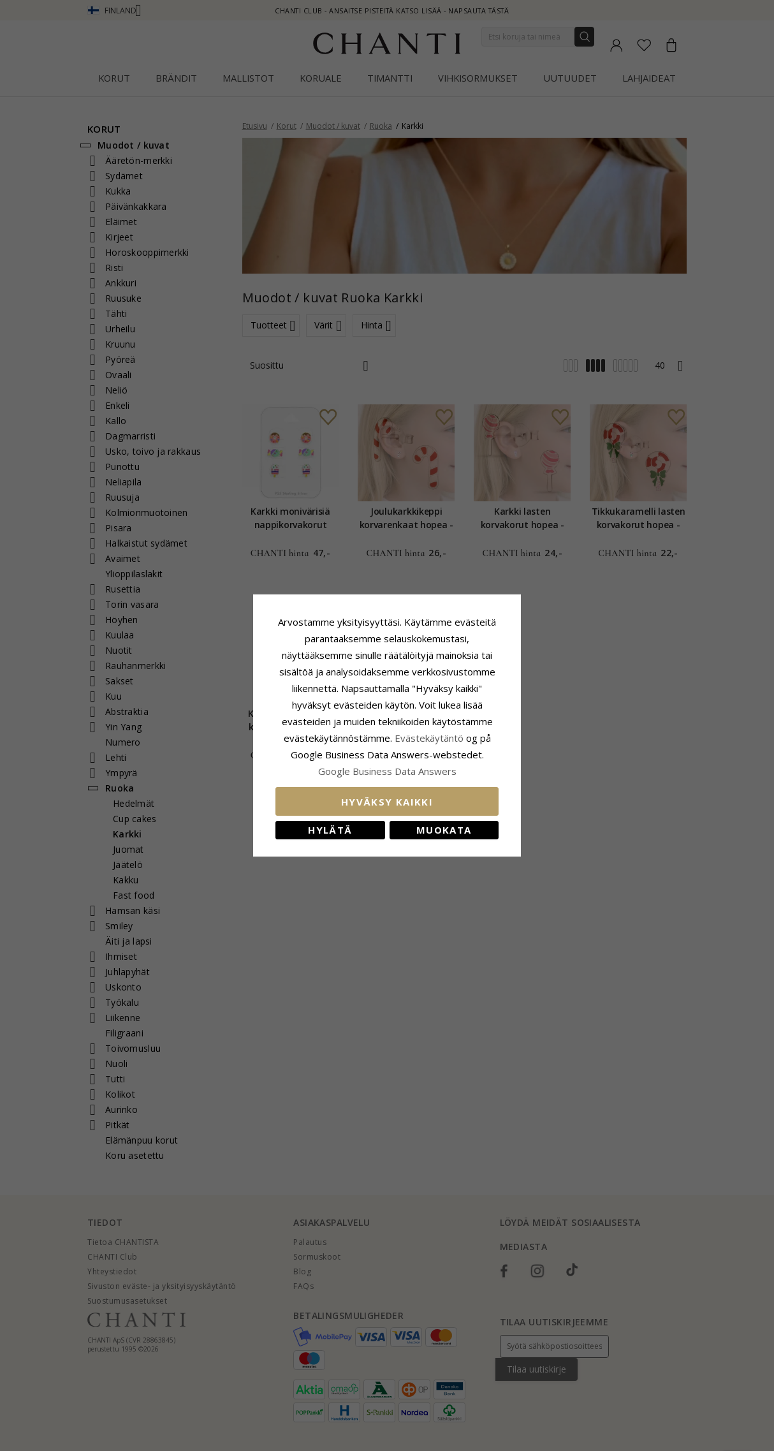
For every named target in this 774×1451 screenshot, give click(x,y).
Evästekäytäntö (429, 738)
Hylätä (330, 829)
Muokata (443, 829)
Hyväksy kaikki (387, 801)
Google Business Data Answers (387, 771)
